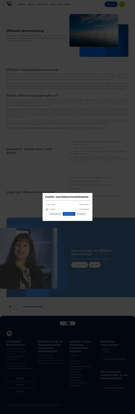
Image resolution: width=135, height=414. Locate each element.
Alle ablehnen (81, 214)
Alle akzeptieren (69, 214)
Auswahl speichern (55, 214)
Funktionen (53, 209)
